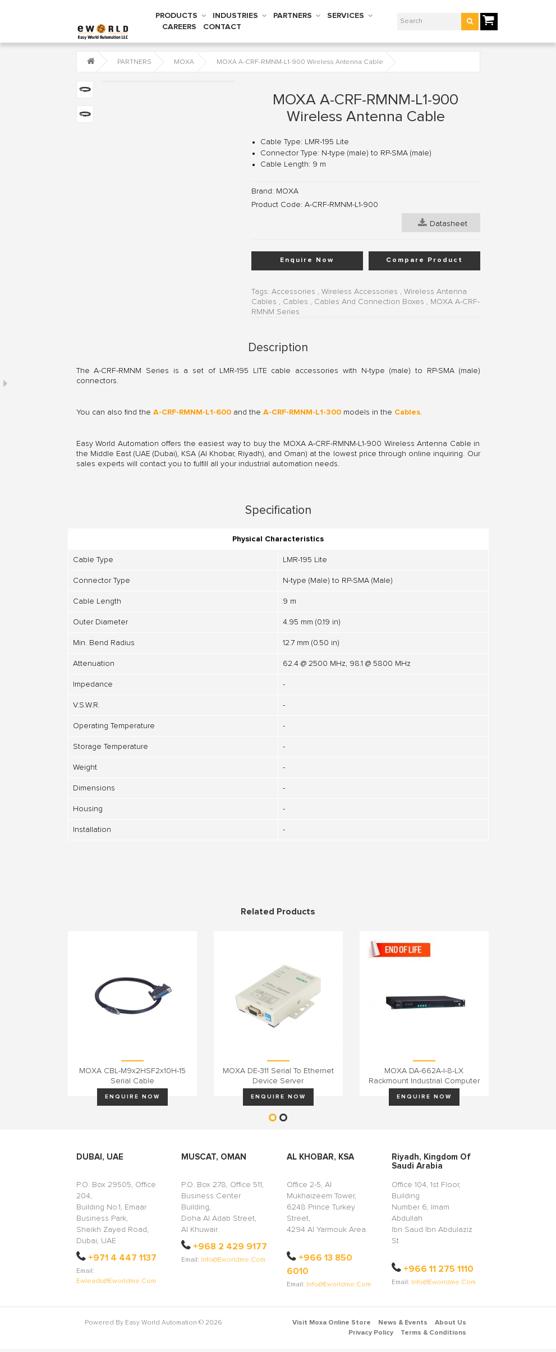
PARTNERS (292, 16)
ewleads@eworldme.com (116, 1281)
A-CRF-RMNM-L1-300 (302, 412)
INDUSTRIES (235, 16)
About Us (450, 1322)
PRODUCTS (176, 16)
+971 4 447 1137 (122, 1257)
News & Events (403, 1322)
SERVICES (345, 16)
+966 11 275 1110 (438, 1268)
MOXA (184, 62)
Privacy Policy (370, 1333)
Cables (295, 302)
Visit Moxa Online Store (331, 1322)
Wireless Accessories (359, 292)
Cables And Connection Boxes (369, 302)
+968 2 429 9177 (230, 1246)
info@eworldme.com (233, 1260)
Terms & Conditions (433, 1333)
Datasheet (442, 222)
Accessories (293, 292)
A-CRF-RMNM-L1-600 (192, 412)
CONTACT (222, 27)
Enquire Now (307, 260)
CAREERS (179, 27)
